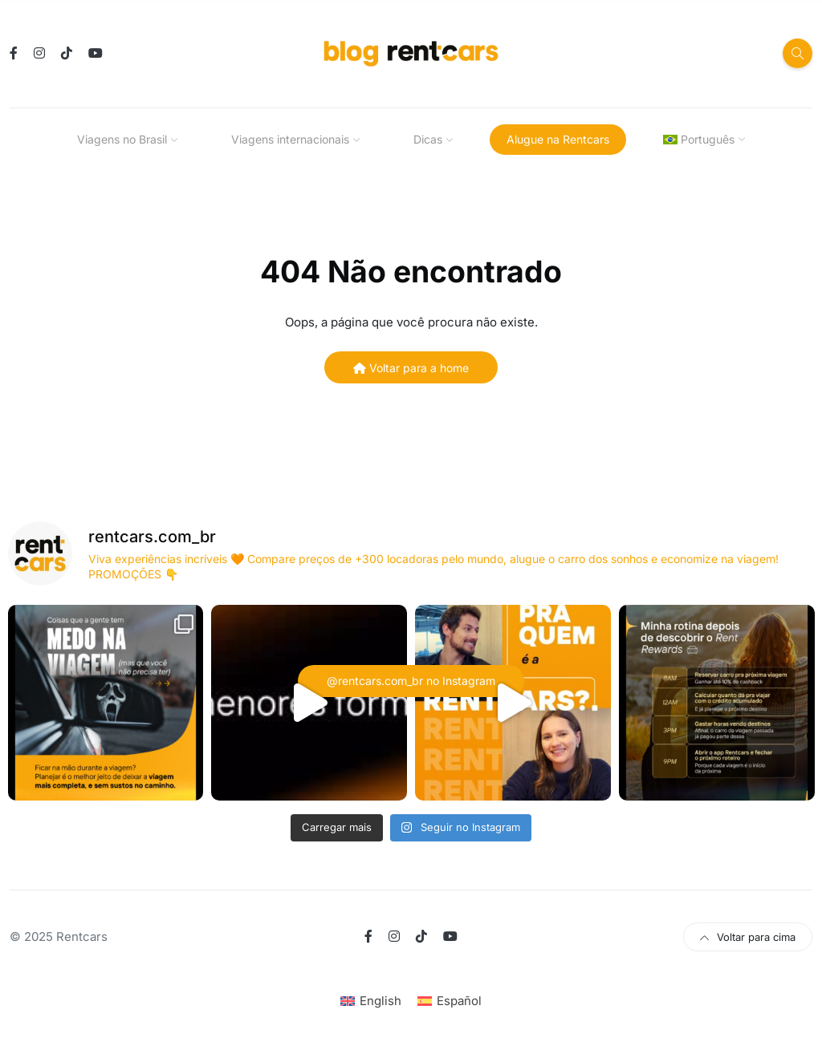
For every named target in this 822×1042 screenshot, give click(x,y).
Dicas (427, 139)
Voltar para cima (748, 937)
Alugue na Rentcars (558, 139)
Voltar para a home (411, 368)
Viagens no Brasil (122, 139)
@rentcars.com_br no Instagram (411, 680)
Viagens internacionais (290, 139)
